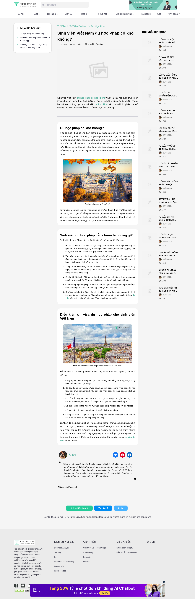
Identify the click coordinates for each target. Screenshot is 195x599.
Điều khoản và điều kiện (126, 552)
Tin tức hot (102, 14)
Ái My (72, 454)
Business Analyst (61, 548)
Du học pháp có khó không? (32, 34)
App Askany (88, 552)
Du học (22, 14)
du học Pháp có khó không (91, 98)
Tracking (57, 552)
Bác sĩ (85, 14)
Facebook (145, 14)
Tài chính (52, 14)
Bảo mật (86, 557)
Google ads (59, 566)
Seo (159, 14)
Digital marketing (125, 14)
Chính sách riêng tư (124, 548)
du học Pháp (101, 104)
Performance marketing (64, 562)
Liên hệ (86, 562)
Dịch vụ (70, 14)
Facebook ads (60, 571)
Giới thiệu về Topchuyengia (94, 548)
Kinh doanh (173, 14)
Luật (37, 14)
